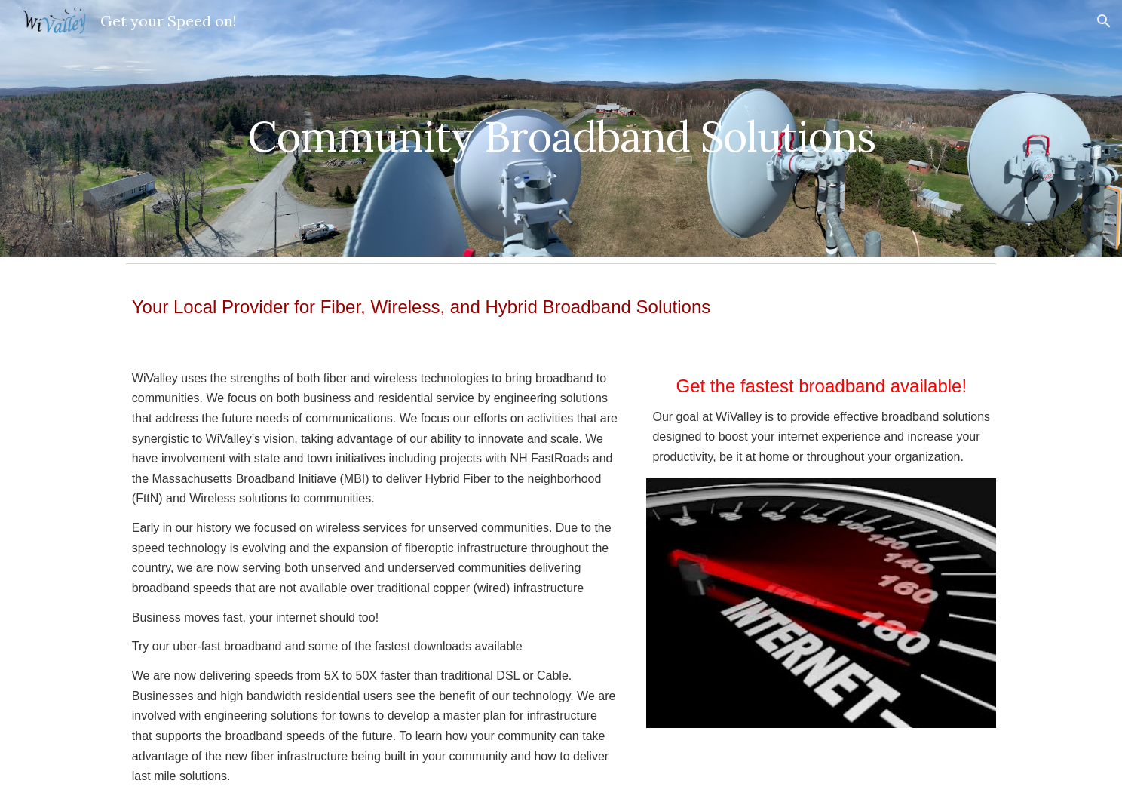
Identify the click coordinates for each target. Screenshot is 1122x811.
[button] (1104, 21)
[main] (561, 128)
